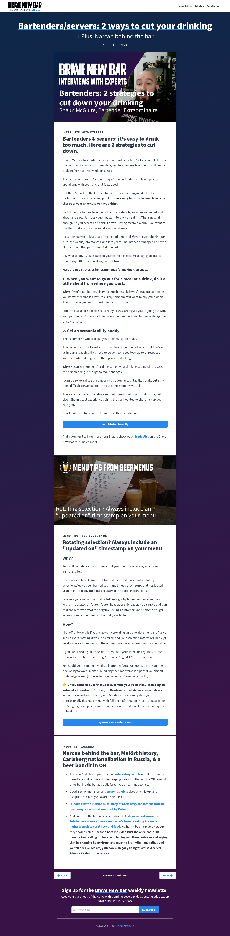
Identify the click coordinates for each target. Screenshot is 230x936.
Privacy (129, 925)
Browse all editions (115, 875)
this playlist (140, 436)
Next (168, 875)
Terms (120, 925)
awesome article (116, 791)
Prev (62, 875)
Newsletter (185, 6)
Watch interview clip (114, 424)
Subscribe (148, 909)
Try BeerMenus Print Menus (115, 722)
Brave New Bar (25, 5)
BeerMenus (34, 9)
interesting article (128, 774)
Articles (199, 6)
